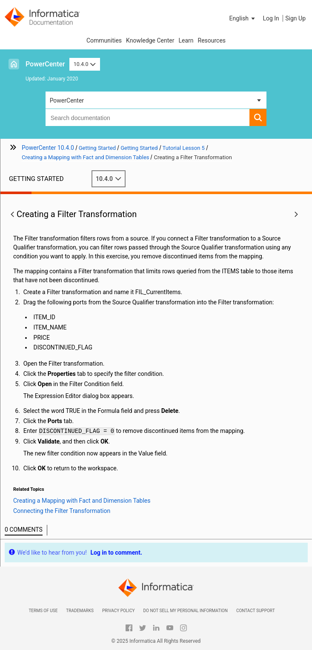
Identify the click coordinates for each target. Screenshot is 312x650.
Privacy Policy (118, 610)
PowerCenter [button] (67, 100)
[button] (243, 18)
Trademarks (80, 610)
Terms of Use (43, 610)
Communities (104, 40)
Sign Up (295, 18)
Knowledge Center (150, 40)
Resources (212, 40)
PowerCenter (45, 64)
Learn (185, 40)
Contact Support (255, 610)
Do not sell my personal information (185, 610)
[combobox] (148, 117)
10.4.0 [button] (85, 64)
